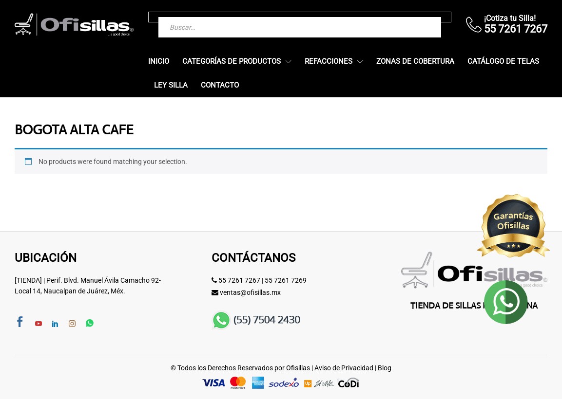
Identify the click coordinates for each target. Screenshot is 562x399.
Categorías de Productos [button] (231, 61)
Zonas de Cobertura (415, 61)
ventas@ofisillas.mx (250, 292)
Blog (384, 368)
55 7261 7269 (286, 280)
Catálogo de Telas (503, 61)
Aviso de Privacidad (343, 368)
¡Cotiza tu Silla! (510, 18)
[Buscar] (414, 17)
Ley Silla (171, 85)
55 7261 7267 (239, 280)
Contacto (220, 85)
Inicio (158, 61)
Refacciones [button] (328, 61)
